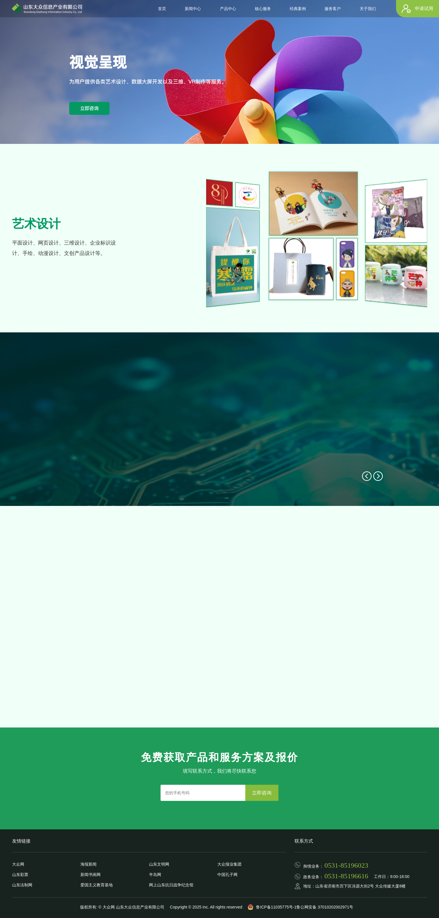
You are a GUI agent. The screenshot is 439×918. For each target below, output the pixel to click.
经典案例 (298, 8)
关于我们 (368, 8)
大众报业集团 (229, 864)
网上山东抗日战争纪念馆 (171, 885)
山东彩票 (20, 874)
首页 (162, 8)
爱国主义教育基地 (96, 885)
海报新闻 (88, 864)
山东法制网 (22, 885)
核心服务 (263, 8)
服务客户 (333, 8)
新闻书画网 (90, 874)
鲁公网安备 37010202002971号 (324, 907)
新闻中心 (193, 8)
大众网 (18, 864)
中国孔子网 (227, 874)
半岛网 (155, 874)
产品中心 (228, 8)
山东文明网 (159, 864)
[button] (367, 476)
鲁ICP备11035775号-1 (276, 907)
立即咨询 (89, 108)
